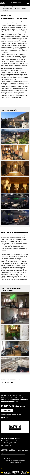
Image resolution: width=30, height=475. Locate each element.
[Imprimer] (12, 382)
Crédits (23, 459)
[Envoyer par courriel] (8, 382)
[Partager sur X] (2, 382)
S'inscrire (7, 410)
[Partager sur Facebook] (5, 382)
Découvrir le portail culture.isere (13, 453)
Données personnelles (15, 462)
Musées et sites (10, 7)
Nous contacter (7, 449)
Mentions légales (16, 459)
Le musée (5, 10)
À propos (24, 8)
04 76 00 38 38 (7, 445)
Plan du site (7, 459)
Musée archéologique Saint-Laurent (11, 8)
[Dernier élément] (2, 472)
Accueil (3, 7)
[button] (28, 2)
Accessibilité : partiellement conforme (15, 460)
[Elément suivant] (28, 472)
